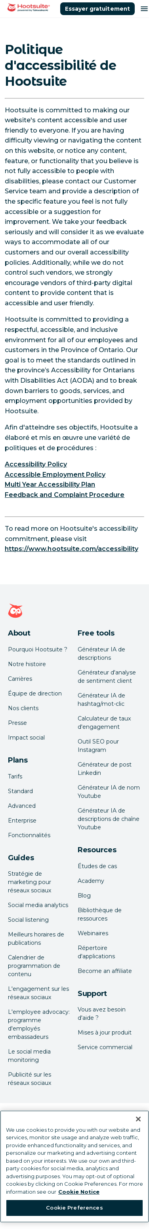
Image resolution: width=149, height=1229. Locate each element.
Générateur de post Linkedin (105, 768)
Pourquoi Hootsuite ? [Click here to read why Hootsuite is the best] (37, 649)
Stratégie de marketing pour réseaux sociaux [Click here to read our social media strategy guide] (29, 882)
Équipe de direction (35, 693)
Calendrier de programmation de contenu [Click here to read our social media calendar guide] (34, 966)
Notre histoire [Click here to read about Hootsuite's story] (27, 664)
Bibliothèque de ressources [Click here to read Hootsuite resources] (100, 914)
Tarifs (15, 776)
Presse (17, 722)
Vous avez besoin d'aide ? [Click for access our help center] (102, 1013)
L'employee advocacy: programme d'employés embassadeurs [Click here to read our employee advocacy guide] (39, 1024)
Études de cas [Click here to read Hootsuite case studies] (97, 866)
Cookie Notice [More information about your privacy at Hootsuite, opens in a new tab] (78, 1192)
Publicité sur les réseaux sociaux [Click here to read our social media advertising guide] (29, 1078)
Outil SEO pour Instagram (98, 745)
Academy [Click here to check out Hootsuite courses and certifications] (91, 880)
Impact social (26, 737)
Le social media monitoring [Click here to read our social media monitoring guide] (29, 1055)
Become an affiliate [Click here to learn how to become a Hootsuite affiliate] (105, 971)
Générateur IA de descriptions (101, 653)
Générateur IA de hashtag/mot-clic (101, 699)
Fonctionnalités (29, 835)
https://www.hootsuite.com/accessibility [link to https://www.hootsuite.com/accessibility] (71, 549)
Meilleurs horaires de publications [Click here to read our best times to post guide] (36, 938)
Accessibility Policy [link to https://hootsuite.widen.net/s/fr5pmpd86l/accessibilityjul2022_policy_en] (36, 464)
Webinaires (93, 933)
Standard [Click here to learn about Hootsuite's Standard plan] (20, 791)
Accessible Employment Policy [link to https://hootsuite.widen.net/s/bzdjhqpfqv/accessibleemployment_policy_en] (55, 474)
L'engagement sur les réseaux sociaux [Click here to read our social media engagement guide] (38, 993)
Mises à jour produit (105, 1032)
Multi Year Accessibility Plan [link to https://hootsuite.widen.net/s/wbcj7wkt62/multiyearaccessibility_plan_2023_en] (50, 484)
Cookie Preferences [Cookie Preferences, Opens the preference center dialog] (74, 1207)
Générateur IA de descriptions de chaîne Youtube (108, 819)
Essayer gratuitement (97, 9)
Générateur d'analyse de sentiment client (107, 676)
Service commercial (105, 1047)
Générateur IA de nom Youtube (109, 791)
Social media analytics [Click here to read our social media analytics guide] (38, 905)
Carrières (20, 678)
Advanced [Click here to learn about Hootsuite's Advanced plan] (22, 805)
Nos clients (23, 708)
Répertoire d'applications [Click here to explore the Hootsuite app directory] (96, 952)
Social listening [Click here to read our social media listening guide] (28, 919)
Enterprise (22, 820)
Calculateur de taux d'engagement (104, 722)
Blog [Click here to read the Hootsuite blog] (84, 895)
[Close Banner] (138, 1119)
